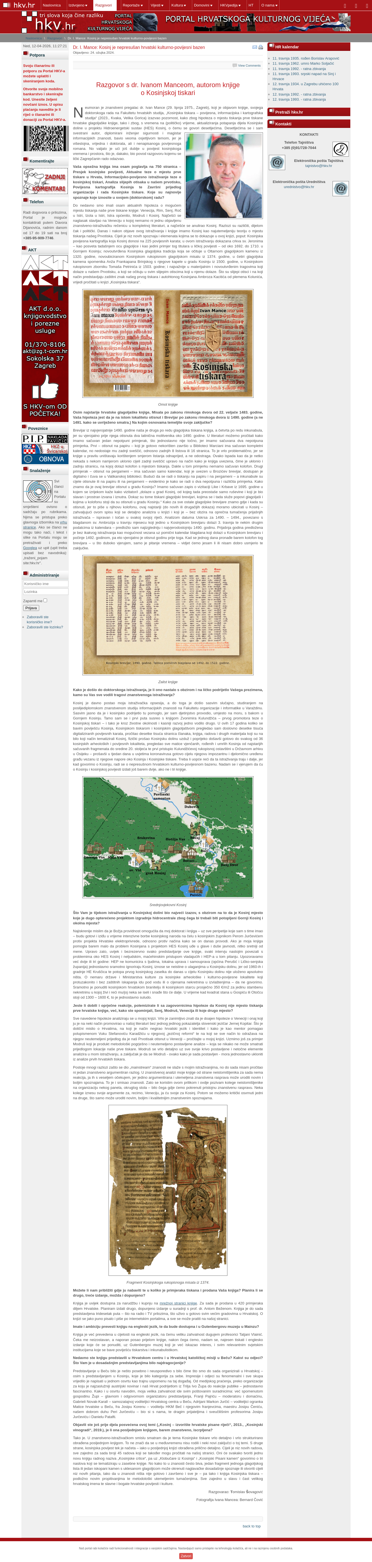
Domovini (201, 5)
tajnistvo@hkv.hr (318, 166)
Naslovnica (52, 5)
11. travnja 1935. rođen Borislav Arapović (306, 58)
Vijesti (155, 5)
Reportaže (131, 5)
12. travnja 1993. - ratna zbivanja (299, 99)
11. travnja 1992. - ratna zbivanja (299, 69)
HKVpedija (229, 5)
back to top (252, 1526)
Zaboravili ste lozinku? (45, 627)
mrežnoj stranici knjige (178, 1303)
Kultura (177, 5)
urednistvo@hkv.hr (299, 187)
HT (251, 5)
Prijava (31, 608)
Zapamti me (33, 601)
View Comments (249, 65)
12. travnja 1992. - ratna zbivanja (299, 94)
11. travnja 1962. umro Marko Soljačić (303, 63)
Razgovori (103, 5)
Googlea (30, 548)
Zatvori (186, 1556)
